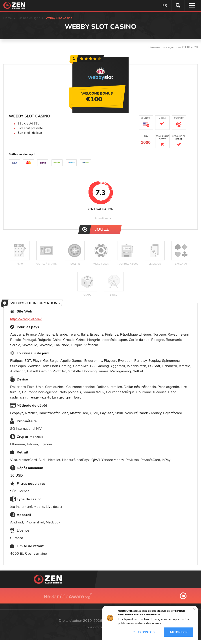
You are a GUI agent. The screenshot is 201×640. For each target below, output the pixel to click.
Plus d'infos (144, 632)
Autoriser (179, 632)
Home (7, 18)
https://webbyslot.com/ (26, 319)
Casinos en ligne (28, 18)
